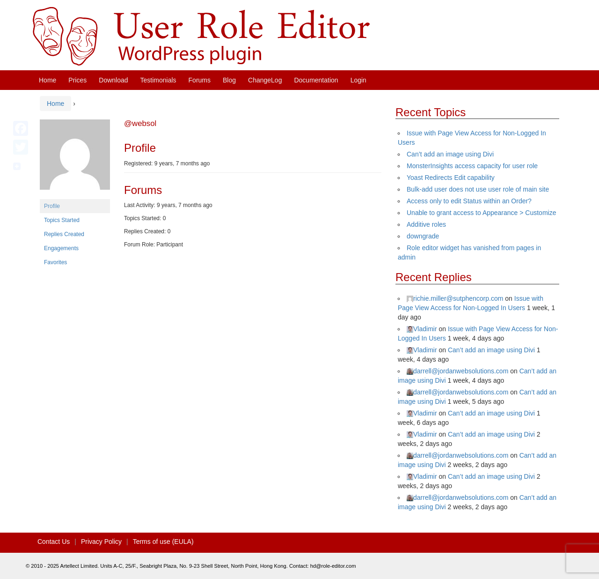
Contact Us (53, 541)
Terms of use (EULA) (163, 541)
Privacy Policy (101, 541)
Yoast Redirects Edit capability (451, 177)
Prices (77, 80)
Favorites (55, 262)
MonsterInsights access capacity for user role (472, 166)
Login (358, 80)
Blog (229, 80)
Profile (52, 206)
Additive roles (426, 224)
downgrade (423, 236)
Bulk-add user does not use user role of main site (478, 189)
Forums (200, 80)
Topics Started (62, 220)
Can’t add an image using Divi (450, 154)
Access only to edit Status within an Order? (469, 201)
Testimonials (158, 80)
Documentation (316, 80)
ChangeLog (265, 80)
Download (113, 80)
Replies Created (64, 234)
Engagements (61, 248)
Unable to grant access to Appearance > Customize (481, 212)
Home (47, 80)
